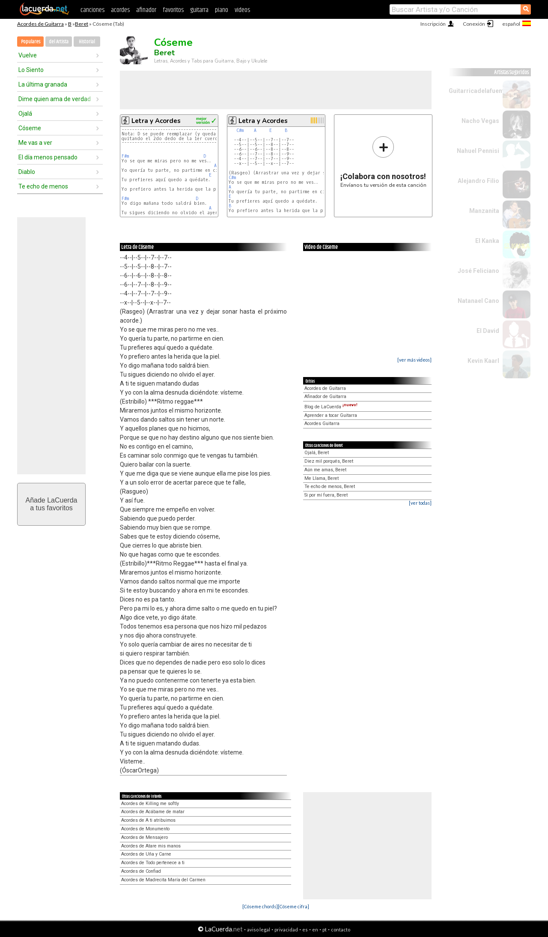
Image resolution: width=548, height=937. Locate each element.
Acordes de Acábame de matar (153, 811)
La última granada (42, 84)
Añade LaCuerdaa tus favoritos (51, 504)
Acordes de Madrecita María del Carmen (163, 880)
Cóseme (29, 128)
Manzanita (484, 210)
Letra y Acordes (156, 121)
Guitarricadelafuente (478, 90)
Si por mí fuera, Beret (326, 495)
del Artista (58, 42)
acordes (120, 10)
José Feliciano (478, 270)
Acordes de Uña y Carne (146, 854)
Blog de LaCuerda (330, 407)
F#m (125, 156)
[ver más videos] (414, 359)
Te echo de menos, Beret (329, 486)
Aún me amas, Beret (325, 470)
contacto (340, 929)
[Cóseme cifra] (293, 906)
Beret (81, 24)
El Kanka (487, 240)
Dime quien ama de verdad (54, 99)
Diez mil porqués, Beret (328, 461)
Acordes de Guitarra (40, 24)
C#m (240, 130)
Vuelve (27, 55)
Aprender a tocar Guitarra (330, 415)
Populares (30, 42)
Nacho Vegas (480, 120)
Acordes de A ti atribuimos (148, 820)
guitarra (199, 10)
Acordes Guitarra (322, 423)
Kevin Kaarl (483, 360)
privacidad (286, 929)
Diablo (26, 171)
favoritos (173, 10)
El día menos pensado (47, 157)
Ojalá (25, 113)
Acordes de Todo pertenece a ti (153, 862)
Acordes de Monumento (145, 829)
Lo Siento (31, 69)
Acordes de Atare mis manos (151, 846)
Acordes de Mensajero (144, 837)
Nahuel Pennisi (478, 150)
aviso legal (258, 929)
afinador (146, 10)
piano (221, 10)
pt (324, 929)
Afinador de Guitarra (325, 396)
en (315, 929)
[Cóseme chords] (260, 906)
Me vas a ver (35, 142)
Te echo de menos (43, 186)
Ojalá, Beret (316, 452)
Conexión (474, 24)
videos (242, 10)
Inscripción (433, 24)
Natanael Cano (478, 300)
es (305, 929)
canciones (92, 10)
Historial (87, 42)
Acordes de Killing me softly (150, 803)
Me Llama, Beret (321, 478)
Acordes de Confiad (141, 871)
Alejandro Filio (478, 180)
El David (488, 330)
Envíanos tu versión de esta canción (383, 162)
